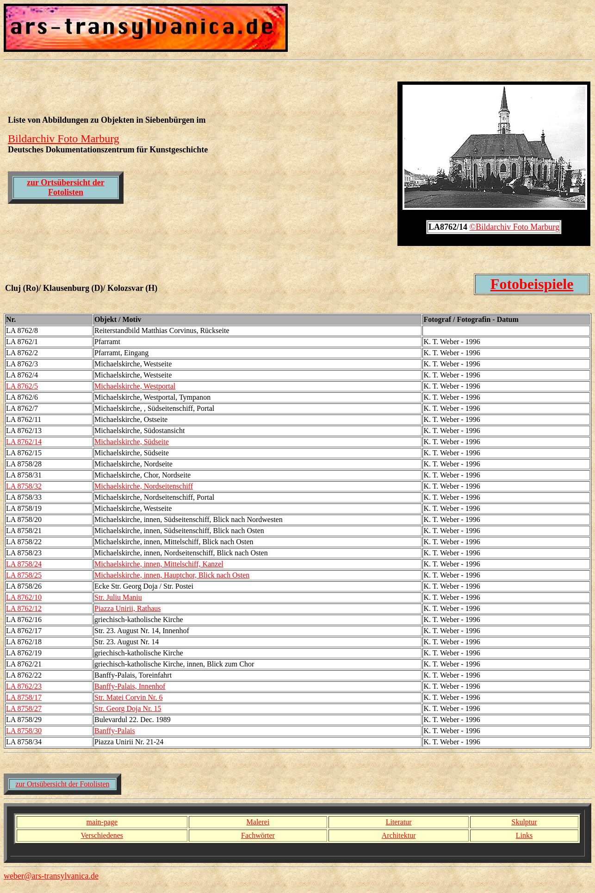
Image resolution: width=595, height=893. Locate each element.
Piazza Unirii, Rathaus (127, 608)
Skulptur (524, 822)
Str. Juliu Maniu (118, 597)
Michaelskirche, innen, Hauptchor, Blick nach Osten (171, 575)
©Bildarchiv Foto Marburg (514, 227)
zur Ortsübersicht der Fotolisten (66, 187)
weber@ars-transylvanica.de (51, 875)
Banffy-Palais (114, 731)
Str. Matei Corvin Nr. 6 (128, 697)
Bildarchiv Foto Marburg (63, 138)
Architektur (399, 835)
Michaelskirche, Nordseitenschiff (143, 486)
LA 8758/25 (24, 575)
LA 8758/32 (24, 486)
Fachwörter (258, 835)
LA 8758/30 (24, 731)
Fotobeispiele (532, 284)
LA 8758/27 (24, 708)
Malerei (258, 822)
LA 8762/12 (24, 608)
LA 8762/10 (24, 597)
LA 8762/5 (22, 386)
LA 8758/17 (24, 697)
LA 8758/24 (24, 564)
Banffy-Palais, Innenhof (129, 686)
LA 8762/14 (24, 442)
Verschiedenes (102, 835)
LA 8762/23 (24, 686)
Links (524, 835)
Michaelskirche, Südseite (131, 442)
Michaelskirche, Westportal (134, 386)
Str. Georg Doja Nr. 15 (127, 708)
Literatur (399, 822)
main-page (102, 822)
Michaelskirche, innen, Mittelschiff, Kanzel (158, 564)
